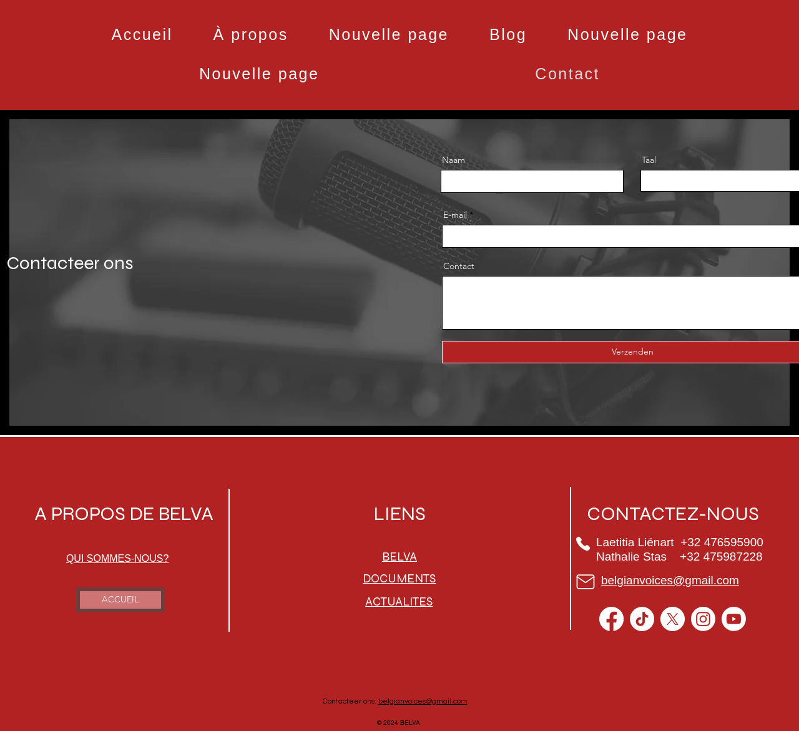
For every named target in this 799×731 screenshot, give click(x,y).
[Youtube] (734, 619)
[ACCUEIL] (120, 599)
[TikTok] (642, 619)
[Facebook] (611, 619)
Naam (453, 159)
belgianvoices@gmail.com (423, 701)
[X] (672, 619)
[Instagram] (703, 619)
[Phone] (583, 544)
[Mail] (586, 582)
